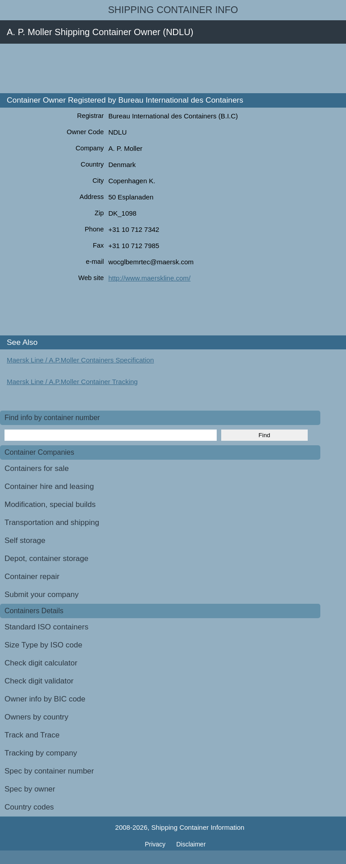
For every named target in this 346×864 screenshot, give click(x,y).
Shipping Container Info (173, 10)
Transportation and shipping (52, 522)
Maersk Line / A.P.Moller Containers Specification (80, 360)
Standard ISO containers (46, 627)
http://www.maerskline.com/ (149, 278)
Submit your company (41, 594)
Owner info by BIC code (45, 699)
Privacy (156, 844)
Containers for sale (37, 468)
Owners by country (36, 717)
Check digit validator (39, 681)
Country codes (29, 807)
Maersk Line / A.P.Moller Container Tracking (72, 381)
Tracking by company (41, 753)
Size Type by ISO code (43, 645)
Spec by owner (30, 789)
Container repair (32, 576)
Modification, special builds (50, 504)
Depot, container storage (46, 558)
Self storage (25, 540)
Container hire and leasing (49, 486)
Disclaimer (190, 844)
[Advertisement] (164, 68)
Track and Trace (32, 735)
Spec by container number (49, 771)
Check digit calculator (41, 663)
